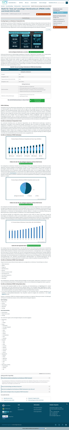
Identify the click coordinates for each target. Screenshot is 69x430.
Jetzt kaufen (60, 12)
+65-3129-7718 (54, 414)
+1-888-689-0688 (56, 411)
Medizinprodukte (17, 6)
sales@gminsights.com (56, 415)
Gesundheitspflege (9, 6)
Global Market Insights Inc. (7, 424)
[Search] (67, 3)
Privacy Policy (41, 428)
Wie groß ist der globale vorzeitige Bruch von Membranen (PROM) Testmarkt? (26, 378)
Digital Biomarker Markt (8, 398)
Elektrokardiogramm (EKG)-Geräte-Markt (35, 400)
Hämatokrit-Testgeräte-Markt (33, 398)
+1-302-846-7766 (54, 413)
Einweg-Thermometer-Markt (9, 400)
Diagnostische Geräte (26, 6)
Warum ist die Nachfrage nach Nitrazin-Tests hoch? (26, 386)
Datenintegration (13, 173)
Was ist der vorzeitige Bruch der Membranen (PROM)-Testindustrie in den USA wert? (26, 389)
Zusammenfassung (25, 18)
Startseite (3, 6)
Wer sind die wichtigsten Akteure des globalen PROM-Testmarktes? (26, 391)
